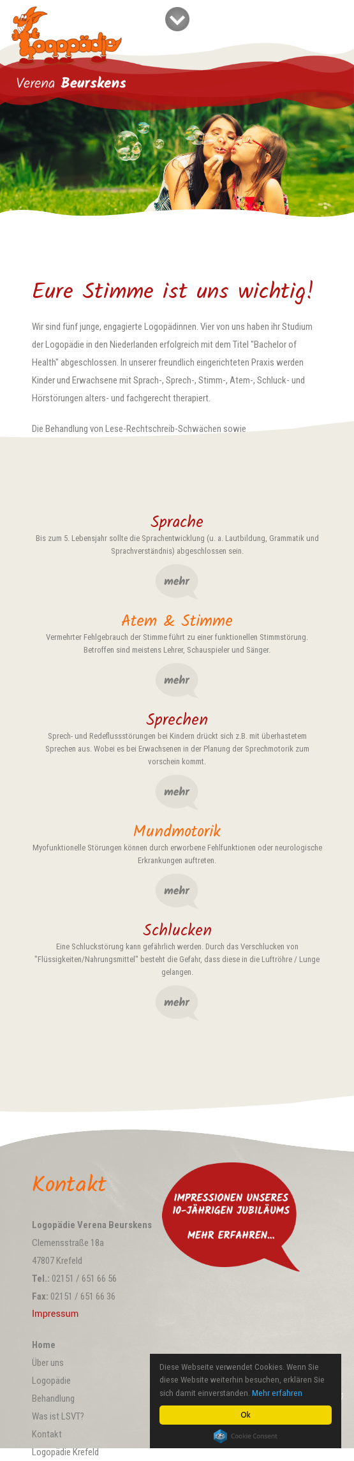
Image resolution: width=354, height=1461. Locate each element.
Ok (245, 1414)
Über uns (48, 1362)
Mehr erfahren (277, 1393)
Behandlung (53, 1398)
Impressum (55, 1314)
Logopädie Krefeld (65, 1452)
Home (43, 1345)
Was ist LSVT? (58, 1416)
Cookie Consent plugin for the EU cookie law (245, 1436)
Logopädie (51, 1380)
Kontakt (47, 1434)
